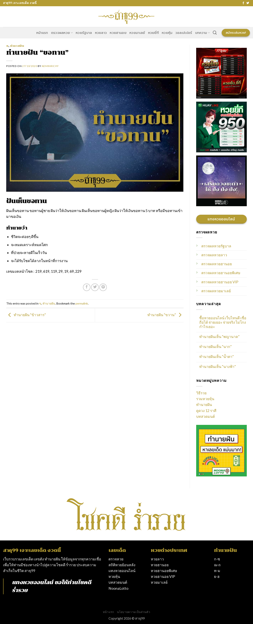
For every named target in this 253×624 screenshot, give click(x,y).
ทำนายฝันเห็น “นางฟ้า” (217, 366)
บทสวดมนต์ (205, 416)
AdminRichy (50, 66)
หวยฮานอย (118, 32)
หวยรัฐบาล (84, 32)
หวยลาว (101, 32)
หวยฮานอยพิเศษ (164, 571)
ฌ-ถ (217, 565)
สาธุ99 (29, 571)
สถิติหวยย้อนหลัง (121, 565)
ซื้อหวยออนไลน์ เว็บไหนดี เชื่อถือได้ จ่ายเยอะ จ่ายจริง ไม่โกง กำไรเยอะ (222, 322)
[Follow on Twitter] (247, 3)
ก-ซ (217, 559)
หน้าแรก (42, 32)
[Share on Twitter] (95, 287)
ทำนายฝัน (17, 45)
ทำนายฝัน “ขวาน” (165, 315)
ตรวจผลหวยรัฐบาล (216, 246)
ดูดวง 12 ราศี (206, 410)
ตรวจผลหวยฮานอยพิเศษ (220, 273)
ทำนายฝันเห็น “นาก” (215, 346)
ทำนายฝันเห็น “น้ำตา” (216, 356)
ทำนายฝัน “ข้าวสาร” (26, 315)
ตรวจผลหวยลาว (214, 255)
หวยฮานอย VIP (163, 576)
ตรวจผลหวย (62, 32)
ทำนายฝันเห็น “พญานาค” (219, 336)
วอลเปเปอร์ (183, 32)
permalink (81, 303)
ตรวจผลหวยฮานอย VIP (219, 282)
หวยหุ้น (167, 32)
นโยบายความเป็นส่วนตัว (133, 612)
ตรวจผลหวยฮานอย (216, 264)
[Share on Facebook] (86, 287)
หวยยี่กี (153, 32)
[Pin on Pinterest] (103, 287)
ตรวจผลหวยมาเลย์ (216, 291)
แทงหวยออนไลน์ (32, 582)
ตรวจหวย (115, 559)
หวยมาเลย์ (137, 32)
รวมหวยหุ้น (205, 399)
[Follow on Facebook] (243, 3)
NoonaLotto (118, 588)
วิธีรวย (201, 393)
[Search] (215, 32)
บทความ (202, 32)
